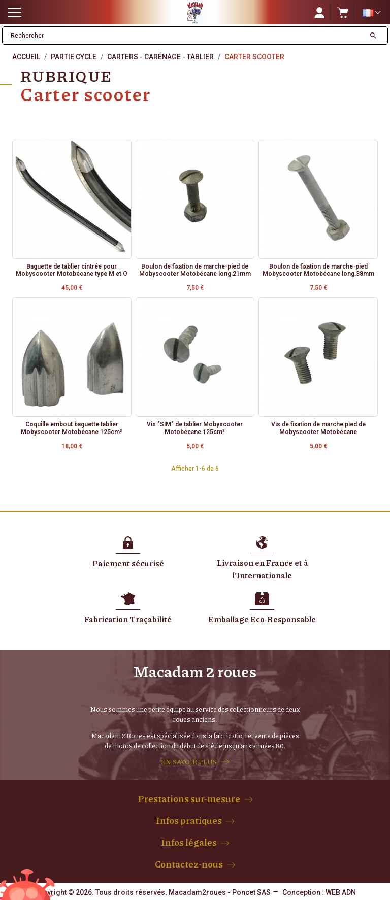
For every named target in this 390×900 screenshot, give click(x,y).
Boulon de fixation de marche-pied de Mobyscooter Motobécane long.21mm (195, 270)
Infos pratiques (189, 820)
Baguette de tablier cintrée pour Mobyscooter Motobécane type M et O (71, 270)
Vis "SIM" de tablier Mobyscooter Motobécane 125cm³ (195, 428)
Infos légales (189, 842)
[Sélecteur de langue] (371, 13)
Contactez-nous (189, 864)
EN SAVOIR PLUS (189, 761)
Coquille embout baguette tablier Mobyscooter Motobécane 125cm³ (71, 428)
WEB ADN (341, 892)
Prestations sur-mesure (189, 798)
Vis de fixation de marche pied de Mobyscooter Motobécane (318, 428)
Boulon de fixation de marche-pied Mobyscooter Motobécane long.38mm (318, 270)
